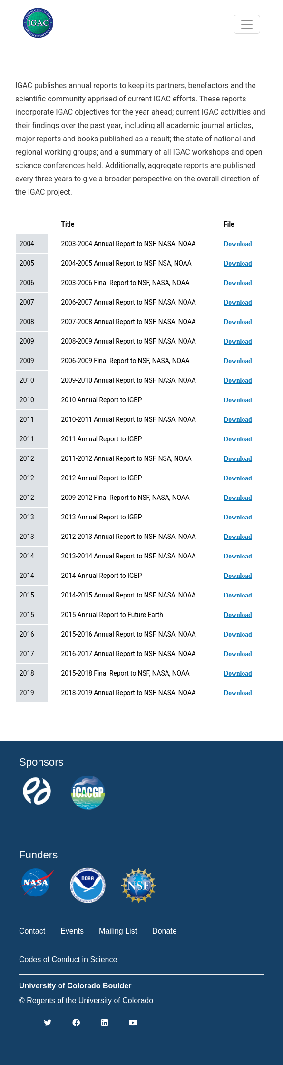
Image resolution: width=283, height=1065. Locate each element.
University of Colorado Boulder (75, 986)
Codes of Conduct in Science (68, 960)
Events (72, 931)
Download (238, 244)
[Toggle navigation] (247, 24)
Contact (32, 931)
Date (31, 224)
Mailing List (118, 931)
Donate (164, 931)
